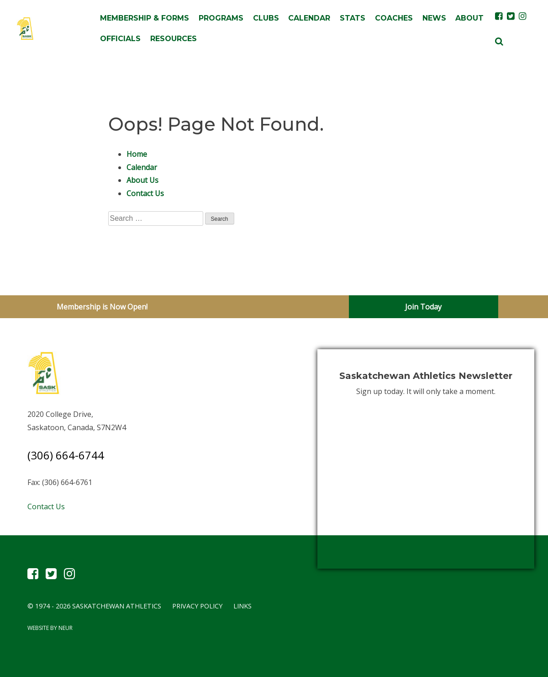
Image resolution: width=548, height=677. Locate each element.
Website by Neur (50, 628)
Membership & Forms (144, 18)
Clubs (266, 18)
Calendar (309, 18)
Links (242, 606)
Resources (173, 38)
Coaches (394, 18)
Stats (352, 18)
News (434, 18)
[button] (499, 41)
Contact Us (145, 193)
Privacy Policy (197, 606)
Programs (221, 18)
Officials (120, 38)
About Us (142, 180)
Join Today (423, 307)
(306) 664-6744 (65, 455)
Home (136, 154)
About (469, 18)
